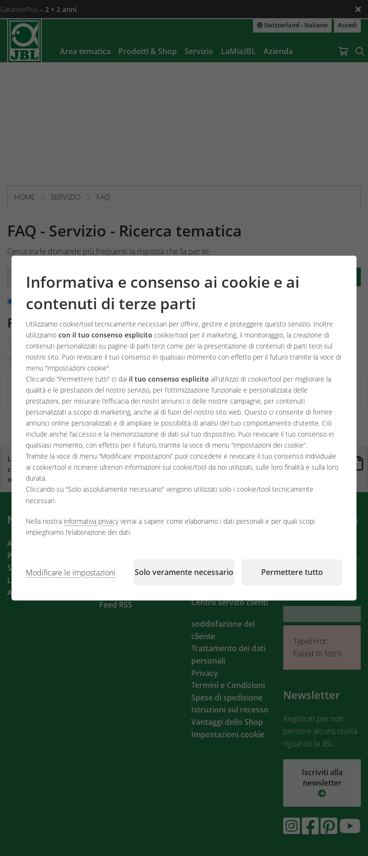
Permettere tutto (292, 572)
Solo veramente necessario (184, 572)
